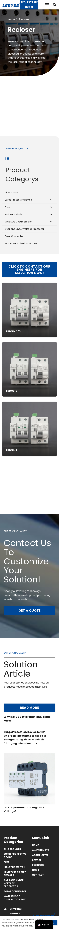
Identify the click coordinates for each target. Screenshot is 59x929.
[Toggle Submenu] (51, 199)
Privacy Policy (26, 925)
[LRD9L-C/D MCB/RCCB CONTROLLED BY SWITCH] (29, 310)
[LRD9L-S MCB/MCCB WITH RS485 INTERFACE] (29, 369)
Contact (38, 874)
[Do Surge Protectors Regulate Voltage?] (29, 755)
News (35, 870)
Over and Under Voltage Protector (14, 883)
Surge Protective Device (15, 855)
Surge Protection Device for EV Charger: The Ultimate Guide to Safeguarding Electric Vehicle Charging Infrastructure (25, 737)
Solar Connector (15, 891)
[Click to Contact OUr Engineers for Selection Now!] (29, 269)
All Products (12, 849)
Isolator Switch (14, 867)
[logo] (11, 5)
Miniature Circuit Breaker (15, 874)
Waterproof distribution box (15, 898)
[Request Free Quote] (29, 4)
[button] (54, 4)
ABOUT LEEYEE (40, 855)
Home (35, 845)
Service (36, 860)
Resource (38, 865)
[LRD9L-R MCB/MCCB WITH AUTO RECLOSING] (29, 429)
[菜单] (47, 5)
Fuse (6, 862)
